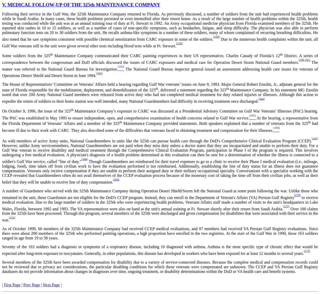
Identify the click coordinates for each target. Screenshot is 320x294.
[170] (297, 194)
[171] (286, 206)
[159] (179, 43)
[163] (99, 72)
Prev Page (31, 285)
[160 (301, 59)
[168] (84, 158)
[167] (315, 138)
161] (307, 59)
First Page (12, 285)
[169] (116, 179)
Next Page (51, 285)
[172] (12, 217)
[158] (216, 36)
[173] (307, 250)
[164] (262, 98)
